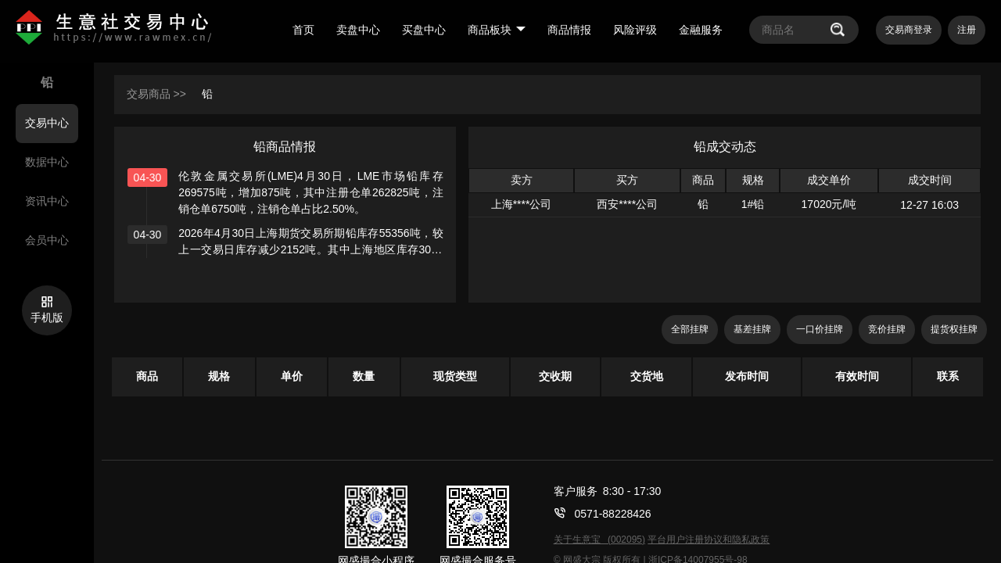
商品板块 (497, 29)
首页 (303, 29)
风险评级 (635, 29)
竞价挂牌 (887, 329)
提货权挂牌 (954, 329)
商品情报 (569, 29)
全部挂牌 (690, 329)
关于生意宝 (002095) (599, 539)
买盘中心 (424, 29)
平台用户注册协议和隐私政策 (709, 539)
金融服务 (701, 29)
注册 (966, 29)
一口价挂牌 (819, 329)
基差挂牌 (752, 329)
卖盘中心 (358, 29)
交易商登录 (908, 29)
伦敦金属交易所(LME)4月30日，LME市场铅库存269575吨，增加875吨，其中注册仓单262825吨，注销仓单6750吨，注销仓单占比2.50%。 (310, 192)
